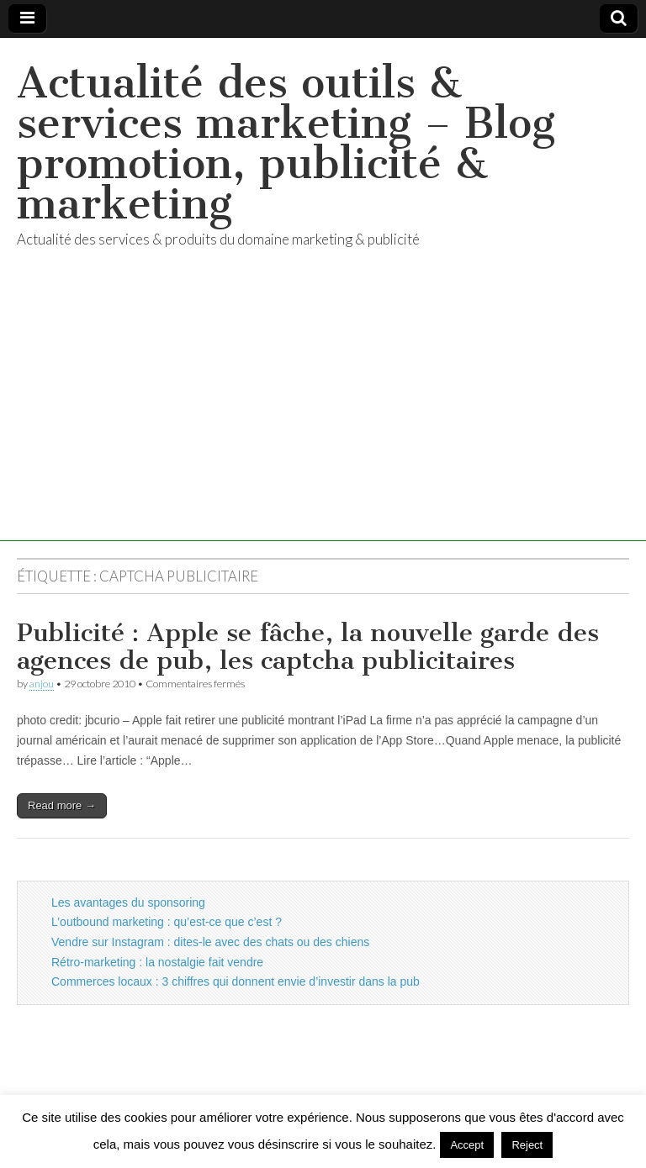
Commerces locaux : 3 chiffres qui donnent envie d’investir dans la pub (235, 981)
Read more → (62, 805)
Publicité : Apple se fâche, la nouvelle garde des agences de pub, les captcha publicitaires (308, 647)
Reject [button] (527, 1145)
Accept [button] (467, 1145)
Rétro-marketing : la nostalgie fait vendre (157, 962)
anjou (41, 683)
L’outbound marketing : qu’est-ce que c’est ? (166, 922)
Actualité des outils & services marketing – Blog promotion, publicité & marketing (286, 143)
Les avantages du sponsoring (128, 902)
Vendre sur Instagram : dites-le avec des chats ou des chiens (210, 942)
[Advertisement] (323, 423)
